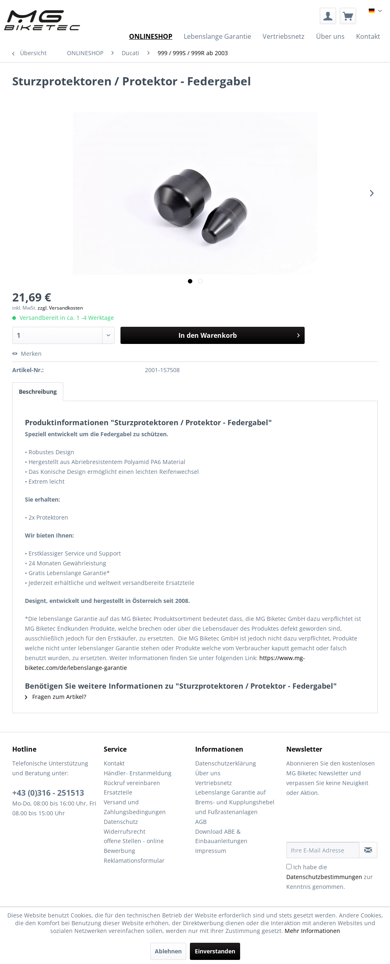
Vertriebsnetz (213, 783)
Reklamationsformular (134, 860)
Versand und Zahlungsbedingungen (135, 807)
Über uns (208, 773)
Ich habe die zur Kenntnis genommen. (329, 876)
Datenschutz (121, 822)
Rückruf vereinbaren (132, 783)
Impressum (210, 851)
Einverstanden (215, 951)
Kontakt (114, 763)
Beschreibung (38, 391)
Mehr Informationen (312, 931)
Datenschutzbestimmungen (324, 877)
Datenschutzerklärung (225, 763)
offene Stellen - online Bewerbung (134, 846)
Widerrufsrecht (124, 831)
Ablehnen (168, 951)
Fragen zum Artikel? (55, 697)
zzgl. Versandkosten (60, 307)
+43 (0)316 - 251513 (48, 793)
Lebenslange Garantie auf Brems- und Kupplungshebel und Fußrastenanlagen (234, 802)
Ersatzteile (118, 792)
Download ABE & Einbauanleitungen (221, 836)
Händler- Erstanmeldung (138, 773)
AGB (201, 822)
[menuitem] (328, 16)
